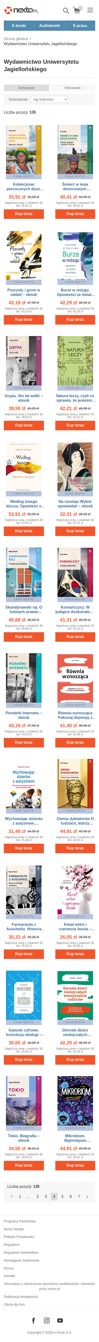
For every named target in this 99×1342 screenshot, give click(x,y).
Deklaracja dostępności (21, 1297)
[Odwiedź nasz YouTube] (60, 1320)
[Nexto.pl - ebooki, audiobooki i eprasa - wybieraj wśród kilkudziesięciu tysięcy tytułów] (21, 10)
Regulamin (12, 1245)
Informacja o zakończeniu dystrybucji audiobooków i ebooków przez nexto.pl (49, 1286)
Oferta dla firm (14, 1304)
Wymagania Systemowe (21, 1260)
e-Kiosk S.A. (63, 1332)
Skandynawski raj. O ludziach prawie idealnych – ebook (23, 611)
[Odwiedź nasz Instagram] (47, 1320)
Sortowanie (26, 88)
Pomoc (9, 1268)
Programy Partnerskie (20, 1221)
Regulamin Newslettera (21, 1252)
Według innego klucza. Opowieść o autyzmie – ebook (23, 506)
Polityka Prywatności (19, 1237)
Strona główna (16, 39)
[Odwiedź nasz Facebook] (33, 1320)
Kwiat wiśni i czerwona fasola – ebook (75, 929)
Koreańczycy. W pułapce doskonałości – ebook (75, 611)
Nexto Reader (14, 1229)
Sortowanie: (19, 99)
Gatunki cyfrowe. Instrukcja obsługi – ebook (24, 1034)
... (28, 1197)
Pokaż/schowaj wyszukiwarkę (66, 10)
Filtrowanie (73, 88)
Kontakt (9, 1276)
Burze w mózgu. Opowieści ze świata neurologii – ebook (75, 294)
